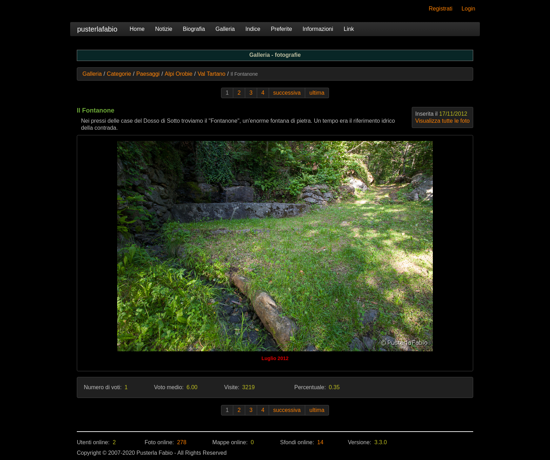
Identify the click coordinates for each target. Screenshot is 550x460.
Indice (252, 29)
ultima (316, 93)
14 (320, 442)
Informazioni (318, 29)
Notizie (163, 29)
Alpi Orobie (179, 74)
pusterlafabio (97, 29)
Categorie (119, 74)
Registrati (440, 9)
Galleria (225, 29)
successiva (287, 93)
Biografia (194, 29)
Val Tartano (211, 74)
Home (137, 29)
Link (349, 29)
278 (182, 442)
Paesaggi (148, 74)
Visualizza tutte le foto (442, 121)
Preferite (281, 29)
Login (468, 9)
